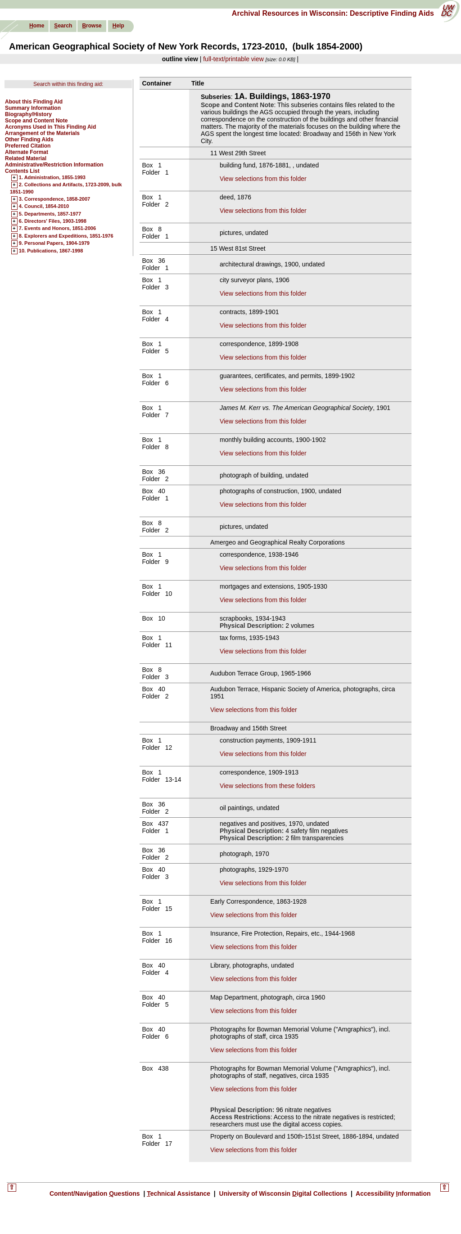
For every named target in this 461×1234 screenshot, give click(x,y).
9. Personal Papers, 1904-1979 (54, 243)
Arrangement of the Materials (42, 133)
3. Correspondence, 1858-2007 (54, 199)
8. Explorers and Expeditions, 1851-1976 (66, 236)
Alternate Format (26, 152)
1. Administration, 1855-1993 (52, 177)
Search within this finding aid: (68, 84)
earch (63, 26)
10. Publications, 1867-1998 (51, 251)
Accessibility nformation (392, 1193)
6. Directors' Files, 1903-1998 (52, 221)
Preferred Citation (27, 146)
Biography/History (28, 114)
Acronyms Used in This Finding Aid (50, 127)
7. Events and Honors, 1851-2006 (57, 228)
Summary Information (33, 108)
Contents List (22, 171)
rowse (91, 26)
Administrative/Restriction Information (54, 165)
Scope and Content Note (36, 120)
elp (118, 26)
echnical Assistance (179, 1193)
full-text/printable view (233, 59)
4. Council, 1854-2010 (44, 206)
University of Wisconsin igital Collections (283, 1193)
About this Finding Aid (34, 102)
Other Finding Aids (29, 139)
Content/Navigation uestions (96, 1193)
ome (36, 26)
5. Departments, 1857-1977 (50, 214)
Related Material (25, 158)
